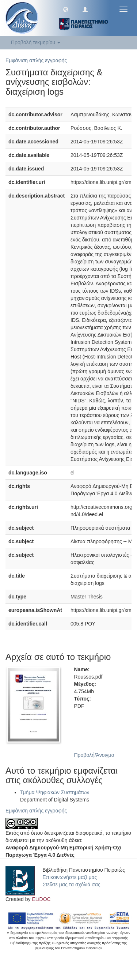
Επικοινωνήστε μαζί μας (69, 877)
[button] (65, 9)
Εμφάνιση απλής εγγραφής (36, 60)
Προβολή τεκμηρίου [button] (35, 42)
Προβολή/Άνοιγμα (94, 755)
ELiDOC (41, 899)
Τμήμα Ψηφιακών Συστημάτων (55, 792)
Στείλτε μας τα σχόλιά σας (71, 884)
